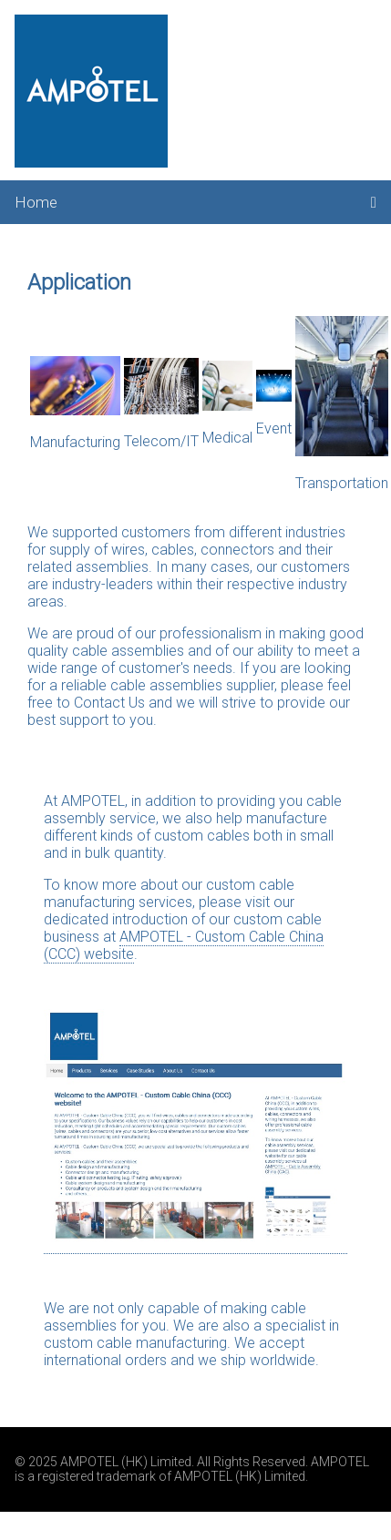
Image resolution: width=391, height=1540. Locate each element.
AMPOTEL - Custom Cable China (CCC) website (184, 945)
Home (36, 202)
